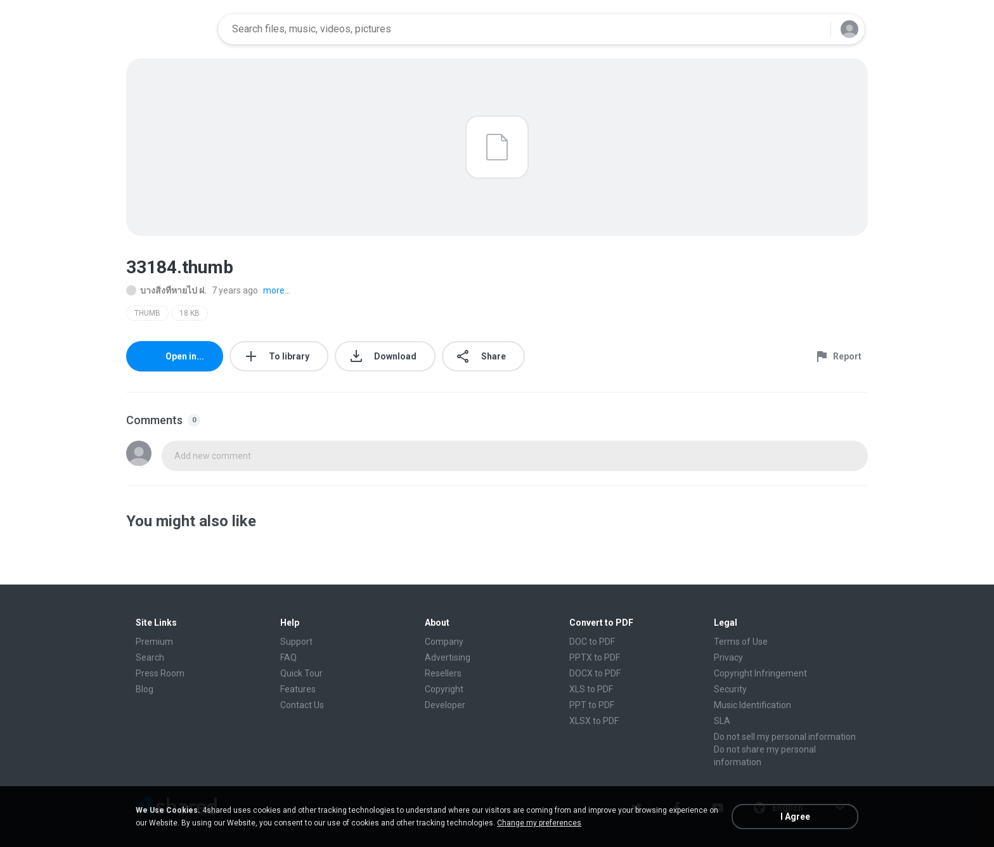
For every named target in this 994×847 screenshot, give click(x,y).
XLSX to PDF (594, 721)
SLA (722, 721)
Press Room (160, 673)
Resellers (443, 673)
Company (444, 642)
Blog (144, 689)
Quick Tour (301, 673)
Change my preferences (539, 822)
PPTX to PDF (594, 657)
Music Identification (752, 705)
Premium (154, 642)
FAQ (288, 657)
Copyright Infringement (760, 673)
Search (150, 657)
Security (730, 689)
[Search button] (813, 29)
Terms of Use (741, 642)
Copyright (444, 689)
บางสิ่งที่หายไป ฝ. (166, 290)
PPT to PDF (591, 705)
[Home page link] (168, 29)
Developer (445, 705)
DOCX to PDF (595, 673)
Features (298, 689)
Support (296, 642)
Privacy (728, 657)
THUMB (147, 313)
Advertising (447, 657)
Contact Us (302, 705)
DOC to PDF (592, 642)
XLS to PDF (591, 689)
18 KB (189, 313)
